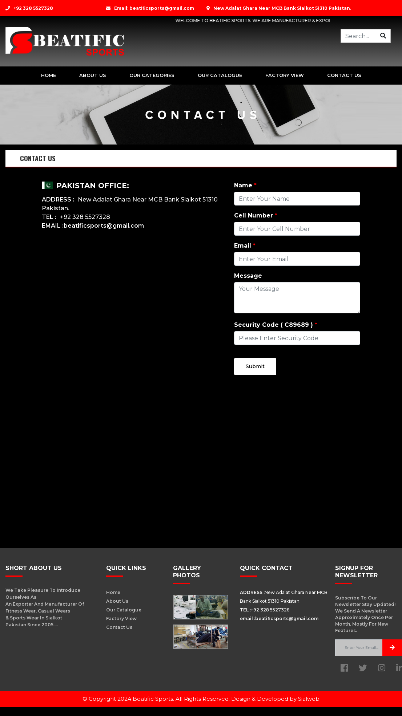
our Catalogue (123, 610)
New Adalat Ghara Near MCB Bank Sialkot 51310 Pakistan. (278, 8)
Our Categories (151, 75)
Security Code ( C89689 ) (275, 324)
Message (248, 275)
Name (245, 185)
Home (48, 75)
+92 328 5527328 (29, 8)
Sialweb (308, 698)
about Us (92, 75)
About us (117, 601)
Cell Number (255, 215)
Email (245, 245)
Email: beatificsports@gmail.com (150, 8)
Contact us (344, 75)
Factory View (284, 75)
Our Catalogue (220, 75)
